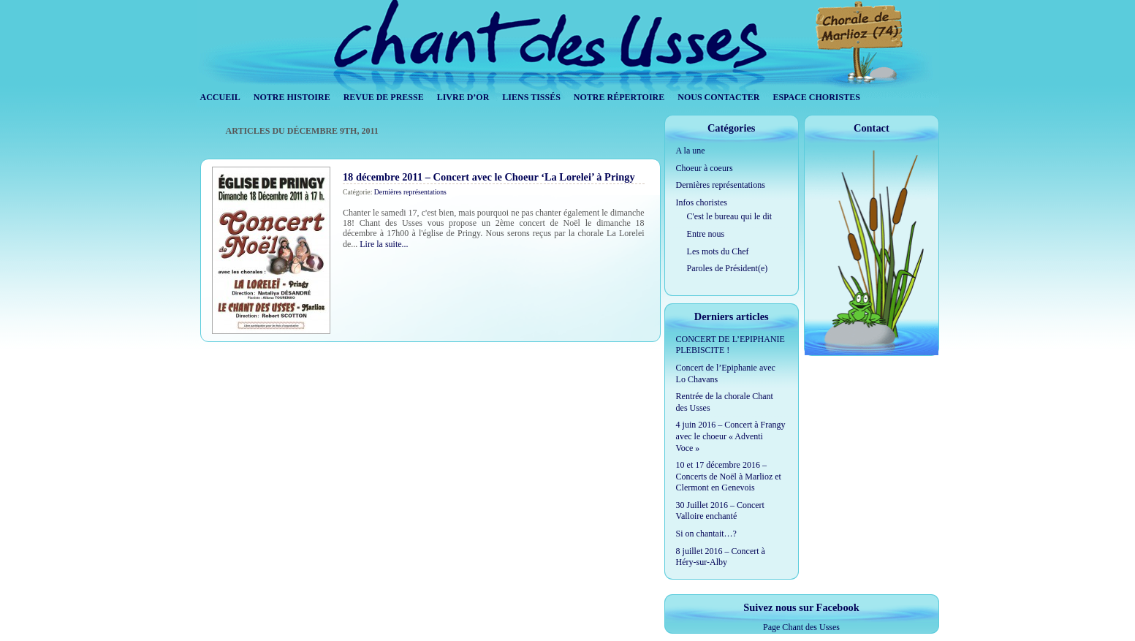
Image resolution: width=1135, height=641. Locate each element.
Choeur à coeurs (704, 168)
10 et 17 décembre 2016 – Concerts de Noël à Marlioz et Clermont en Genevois (728, 476)
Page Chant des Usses (801, 627)
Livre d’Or (463, 97)
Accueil (220, 97)
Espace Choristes (816, 97)
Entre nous (706, 234)
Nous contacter (718, 97)
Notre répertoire (619, 97)
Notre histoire (292, 97)
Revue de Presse (383, 97)
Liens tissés (531, 97)
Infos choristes (701, 202)
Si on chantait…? (706, 533)
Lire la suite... (384, 244)
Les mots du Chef (718, 251)
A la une (690, 150)
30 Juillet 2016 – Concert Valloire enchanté (720, 511)
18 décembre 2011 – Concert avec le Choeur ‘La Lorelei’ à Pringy (489, 177)
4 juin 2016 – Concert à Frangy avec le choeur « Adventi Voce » (731, 436)
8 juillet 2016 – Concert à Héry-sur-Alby (720, 557)
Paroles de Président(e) (727, 268)
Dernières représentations (410, 192)
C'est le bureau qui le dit (729, 216)
